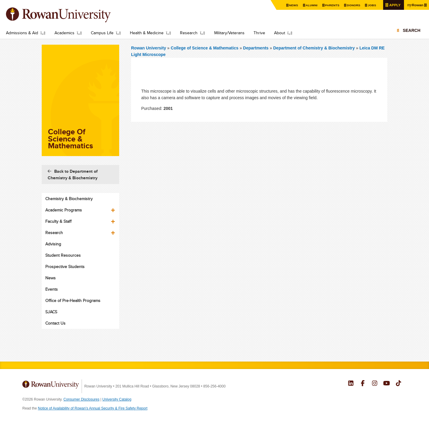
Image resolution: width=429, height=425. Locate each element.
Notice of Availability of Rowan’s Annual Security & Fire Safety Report (92, 408)
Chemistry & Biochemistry (69, 199)
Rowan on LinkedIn (351, 383)
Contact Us (55, 323)
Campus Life (102, 33)
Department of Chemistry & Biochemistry (314, 48)
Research (189, 33)
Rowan (415, 4)
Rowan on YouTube (386, 383)
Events (51, 289)
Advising (53, 244)
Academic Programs (63, 210)
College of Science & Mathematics (205, 48)
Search (411, 30)
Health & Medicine (147, 33)
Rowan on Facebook (362, 383)
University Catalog (116, 399)
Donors (353, 5)
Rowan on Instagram (374, 383)
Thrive (259, 33)
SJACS (51, 312)
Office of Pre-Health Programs (72, 300)
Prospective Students (65, 267)
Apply (394, 5)
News (293, 5)
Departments (256, 48)
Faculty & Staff (58, 221)
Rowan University (67, 14)
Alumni (311, 5)
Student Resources (63, 255)
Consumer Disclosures (81, 399)
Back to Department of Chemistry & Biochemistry (73, 174)
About (279, 33)
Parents (332, 5)
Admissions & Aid (22, 33)
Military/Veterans (229, 33)
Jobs (372, 5)
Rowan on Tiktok (398, 383)
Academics (64, 33)
